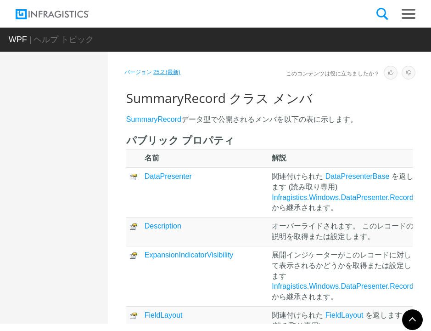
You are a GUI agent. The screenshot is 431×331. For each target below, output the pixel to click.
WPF (18, 39)
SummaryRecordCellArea (77, 281)
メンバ (69, 224)
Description (163, 226)
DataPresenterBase (357, 176)
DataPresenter (168, 176)
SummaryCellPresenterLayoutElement (77, 128)
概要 (66, 208)
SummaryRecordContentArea (77, 306)
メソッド (72, 241)
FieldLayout (164, 315)
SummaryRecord (77, 194)
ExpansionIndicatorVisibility (189, 255)
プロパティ (76, 257)
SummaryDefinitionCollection (78, 174)
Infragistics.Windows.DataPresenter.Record (343, 197)
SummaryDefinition (78, 153)
